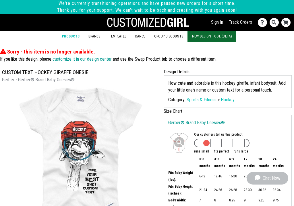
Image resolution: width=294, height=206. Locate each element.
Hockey (228, 99)
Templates (118, 36)
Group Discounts (168, 36)
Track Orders (240, 22)
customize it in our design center (82, 59)
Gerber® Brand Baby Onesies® (196, 122)
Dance (140, 36)
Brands (94, 36)
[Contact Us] (264, 22)
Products (71, 36)
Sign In (217, 22)
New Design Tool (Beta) (212, 36)
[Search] (275, 22)
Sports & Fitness (201, 99)
